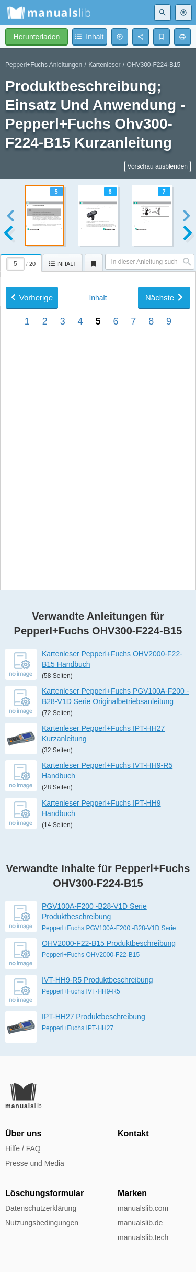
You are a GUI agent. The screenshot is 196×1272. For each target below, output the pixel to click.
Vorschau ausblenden (158, 166)
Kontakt (133, 1133)
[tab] (21, 261)
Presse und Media (34, 1163)
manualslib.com (143, 1208)
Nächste (164, 433)
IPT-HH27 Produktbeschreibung (93, 1016)
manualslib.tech (143, 1237)
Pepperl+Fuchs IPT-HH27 (77, 1028)
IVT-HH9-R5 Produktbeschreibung (97, 980)
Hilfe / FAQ (23, 1148)
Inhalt (98, 434)
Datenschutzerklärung (40, 1208)
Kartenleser (104, 65)
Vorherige (32, 433)
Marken (132, 1193)
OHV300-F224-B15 (154, 65)
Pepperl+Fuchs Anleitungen (43, 65)
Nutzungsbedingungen (41, 1223)
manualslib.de (140, 1223)
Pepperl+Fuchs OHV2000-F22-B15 (91, 954)
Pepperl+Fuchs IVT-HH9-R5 (81, 991)
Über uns (23, 1133)
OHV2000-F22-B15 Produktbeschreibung (109, 943)
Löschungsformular (44, 1193)
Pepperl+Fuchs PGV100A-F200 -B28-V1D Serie (109, 928)
